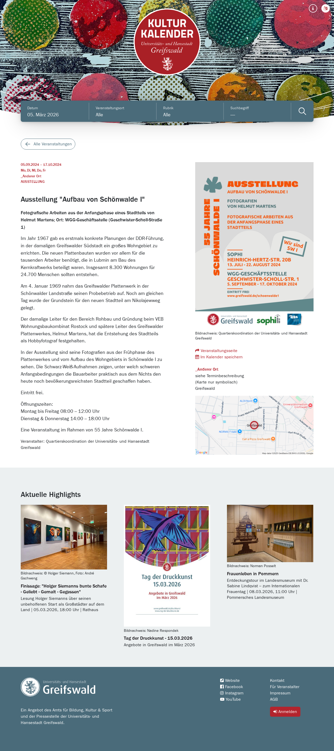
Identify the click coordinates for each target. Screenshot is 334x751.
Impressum (280, 693)
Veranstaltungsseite (216, 350)
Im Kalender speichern (219, 357)
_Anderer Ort (31, 176)
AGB (274, 699)
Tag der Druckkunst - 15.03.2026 (158, 638)
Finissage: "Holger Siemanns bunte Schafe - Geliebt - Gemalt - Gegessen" (64, 589)
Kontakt (277, 680)
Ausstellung (33, 182)
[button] (325, 8)
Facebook (231, 687)
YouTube (230, 699)
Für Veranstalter (284, 687)
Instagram (231, 693)
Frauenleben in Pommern (253, 574)
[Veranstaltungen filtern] (302, 111)
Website (230, 680)
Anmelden (285, 711)
